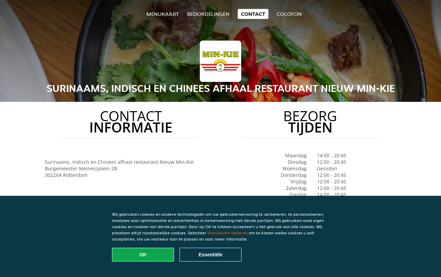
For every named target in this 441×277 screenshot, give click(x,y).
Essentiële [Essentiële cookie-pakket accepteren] (210, 254)
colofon (289, 14)
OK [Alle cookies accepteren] (143, 254)
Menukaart (162, 14)
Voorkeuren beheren (227, 232)
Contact (253, 14)
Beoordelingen (208, 14)
